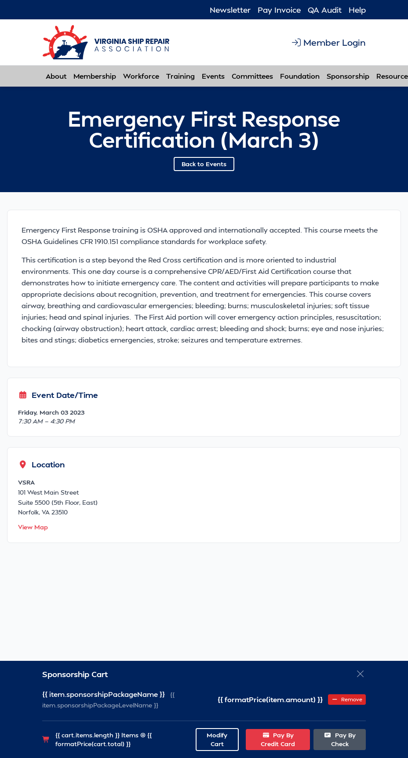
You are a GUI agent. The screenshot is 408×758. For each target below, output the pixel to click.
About (56, 75)
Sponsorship (348, 75)
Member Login (328, 42)
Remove (347, 699)
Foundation (300, 75)
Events (213, 75)
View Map (33, 527)
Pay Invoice (279, 9)
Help (357, 9)
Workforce (141, 75)
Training (180, 75)
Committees (252, 75)
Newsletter (230, 9)
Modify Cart (217, 739)
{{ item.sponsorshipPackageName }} (103, 694)
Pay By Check (340, 739)
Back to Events (204, 164)
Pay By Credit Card (278, 739)
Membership (94, 75)
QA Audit (325, 9)
